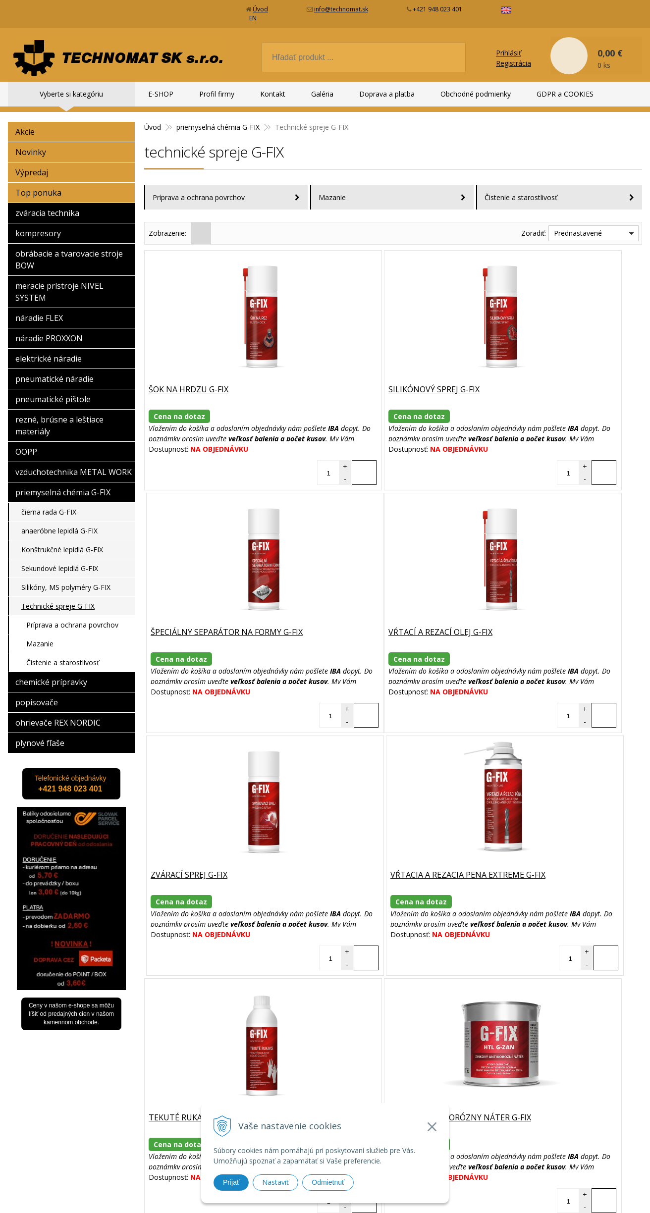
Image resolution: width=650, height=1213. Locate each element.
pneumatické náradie (54, 370)
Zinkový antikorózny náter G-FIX (388, 866)
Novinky (30, 143)
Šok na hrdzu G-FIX (189, 380)
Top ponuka (38, 183)
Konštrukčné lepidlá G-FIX (62, 540)
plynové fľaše (39, 734)
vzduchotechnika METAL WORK (73, 463)
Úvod (260, 9)
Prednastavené (578, 224)
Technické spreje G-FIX (58, 597)
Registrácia (513, 54)
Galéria (322, 94)
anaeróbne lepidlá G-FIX (59, 522)
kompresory (38, 224)
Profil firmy (216, 94)
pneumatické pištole (53, 390)
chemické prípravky (51, 673)
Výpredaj (31, 163)
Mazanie (332, 188)
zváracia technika (47, 204)
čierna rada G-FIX (48, 503)
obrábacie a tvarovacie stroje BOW (69, 250)
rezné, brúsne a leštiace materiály (59, 416)
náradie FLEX (39, 309)
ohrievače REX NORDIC (58, 713)
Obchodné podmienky (475, 94)
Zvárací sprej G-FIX (355, 623)
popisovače (36, 693)
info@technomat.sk (341, 9)
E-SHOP (160, 94)
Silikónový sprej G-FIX (362, 380)
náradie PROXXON (49, 329)
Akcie (25, 122)
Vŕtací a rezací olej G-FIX (202, 623)
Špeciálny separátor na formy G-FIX (559, 380)
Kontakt (272, 94)
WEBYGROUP (459, 1193)
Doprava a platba (387, 94)
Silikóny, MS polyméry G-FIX (65, 578)
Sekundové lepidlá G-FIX (59, 559)
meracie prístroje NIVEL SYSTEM (59, 282)
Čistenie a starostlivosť (521, 188)
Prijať (231, 1182)
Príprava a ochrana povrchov (199, 188)
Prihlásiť (508, 44)
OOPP (26, 442)
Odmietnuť (328, 1182)
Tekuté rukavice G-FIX (195, 866)
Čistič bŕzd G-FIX (517, 866)
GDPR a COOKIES (565, 94)
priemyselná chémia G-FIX (62, 483)
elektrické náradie (48, 349)
